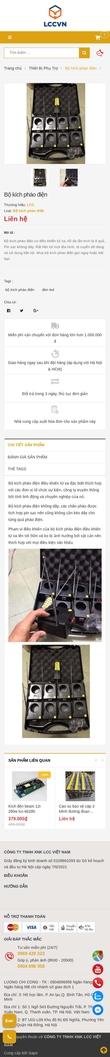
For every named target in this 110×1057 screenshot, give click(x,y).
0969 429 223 (31, 953)
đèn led (48, 290)
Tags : (8, 281)
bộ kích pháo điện (19, 290)
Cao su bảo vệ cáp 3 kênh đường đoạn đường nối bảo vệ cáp (78, 811)
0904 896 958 (31, 966)
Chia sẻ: (10, 302)
